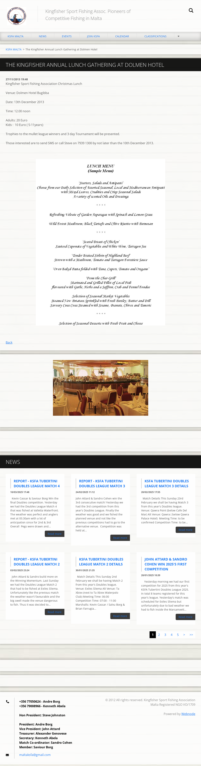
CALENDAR (122, 38)
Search (191, 11)
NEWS (42, 38)
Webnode (188, 715)
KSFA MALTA (15, 38)
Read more (55, 535)
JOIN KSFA (93, 38)
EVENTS (67, 38)
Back (9, 344)
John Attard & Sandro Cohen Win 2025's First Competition (166, 566)
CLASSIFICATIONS (155, 38)
